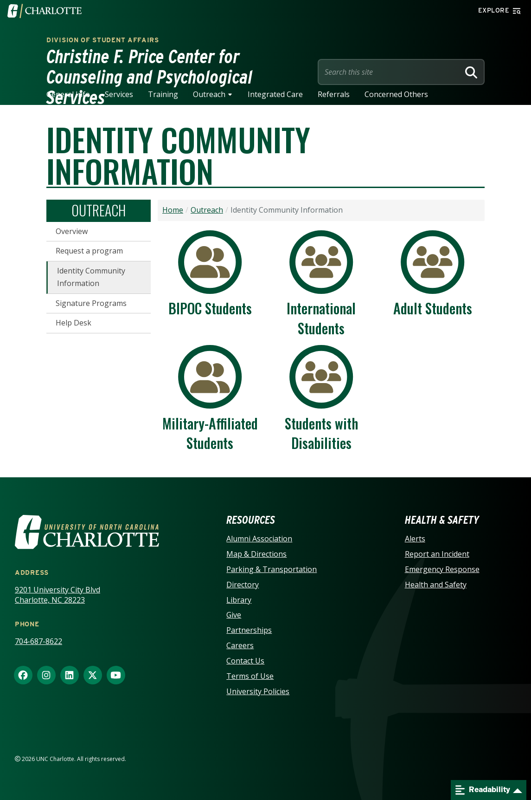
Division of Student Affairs (102, 40)
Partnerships (249, 630)
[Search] (471, 72)
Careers (240, 645)
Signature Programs (91, 303)
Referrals (334, 94)
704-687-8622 (38, 641)
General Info (68, 94)
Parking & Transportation (271, 569)
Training (163, 94)
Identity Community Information (91, 277)
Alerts (415, 538)
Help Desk (73, 323)
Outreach (209, 94)
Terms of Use (250, 676)
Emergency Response (442, 569)
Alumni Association (259, 538)
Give (233, 615)
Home (172, 210)
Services (119, 94)
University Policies (257, 691)
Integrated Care (275, 94)
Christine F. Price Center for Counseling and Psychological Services (149, 77)
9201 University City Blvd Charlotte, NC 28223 (57, 595)
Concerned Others (396, 94)
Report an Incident (437, 554)
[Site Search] (390, 72)
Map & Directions (256, 554)
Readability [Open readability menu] (482, 790)
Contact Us (245, 661)
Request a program (89, 251)
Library (238, 600)
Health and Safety (436, 584)
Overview (72, 231)
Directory (242, 584)
